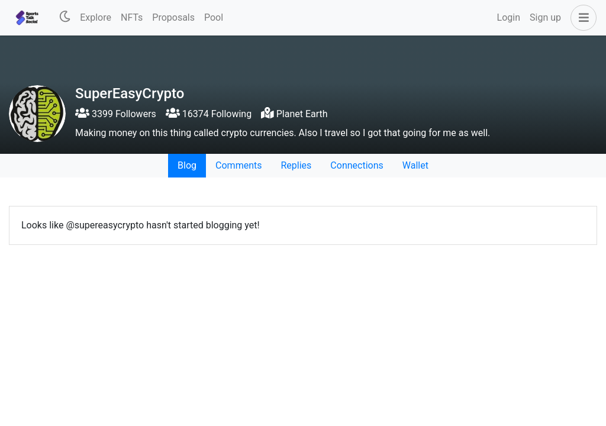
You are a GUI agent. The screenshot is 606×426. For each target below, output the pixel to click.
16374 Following (209, 114)
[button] (581, 18)
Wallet (415, 165)
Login (508, 17)
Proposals (173, 17)
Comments (238, 165)
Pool (213, 17)
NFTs (132, 17)
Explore (95, 17)
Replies (296, 165)
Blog (187, 165)
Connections (356, 165)
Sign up (545, 17)
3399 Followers (115, 114)
